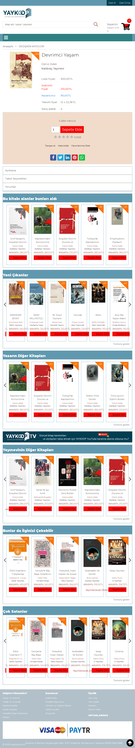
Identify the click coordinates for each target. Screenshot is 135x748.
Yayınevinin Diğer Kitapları (28, 450)
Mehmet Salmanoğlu (18, 578)
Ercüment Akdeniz (38, 322)
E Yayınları (119, 661)
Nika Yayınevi (92, 581)
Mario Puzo (119, 658)
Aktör (119, 315)
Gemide (98, 315)
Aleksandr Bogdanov (68, 497)
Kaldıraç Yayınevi (17, 249)
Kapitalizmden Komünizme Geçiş (42, 242)
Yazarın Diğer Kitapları (24, 356)
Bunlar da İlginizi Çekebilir (28, 531)
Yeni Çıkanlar (15, 275)
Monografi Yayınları (17, 325)
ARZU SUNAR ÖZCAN (122, 322)
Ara (96, 24)
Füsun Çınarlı (98, 322)
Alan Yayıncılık (98, 325)
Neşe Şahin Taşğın (92, 578)
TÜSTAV (17, 581)
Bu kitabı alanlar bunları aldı (30, 199)
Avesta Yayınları (117, 581)
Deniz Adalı (18, 246)
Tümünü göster (121, 344)
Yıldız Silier (67, 578)
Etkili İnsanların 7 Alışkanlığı (36, 655)
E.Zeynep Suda (57, 322)
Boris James (117, 578)
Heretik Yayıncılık (79, 325)
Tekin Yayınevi (36, 325)
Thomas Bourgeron (18, 322)
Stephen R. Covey (42, 578)
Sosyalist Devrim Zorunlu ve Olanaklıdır (67, 242)
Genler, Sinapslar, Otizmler (16, 318)
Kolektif (17, 497)
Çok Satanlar (15, 611)
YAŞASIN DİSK (17, 490)
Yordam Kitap (67, 581)
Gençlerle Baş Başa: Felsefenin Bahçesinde (67, 574)
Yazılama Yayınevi (58, 325)
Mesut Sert (78, 322)
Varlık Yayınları (42, 581)
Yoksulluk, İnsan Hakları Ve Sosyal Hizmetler (92, 574)
